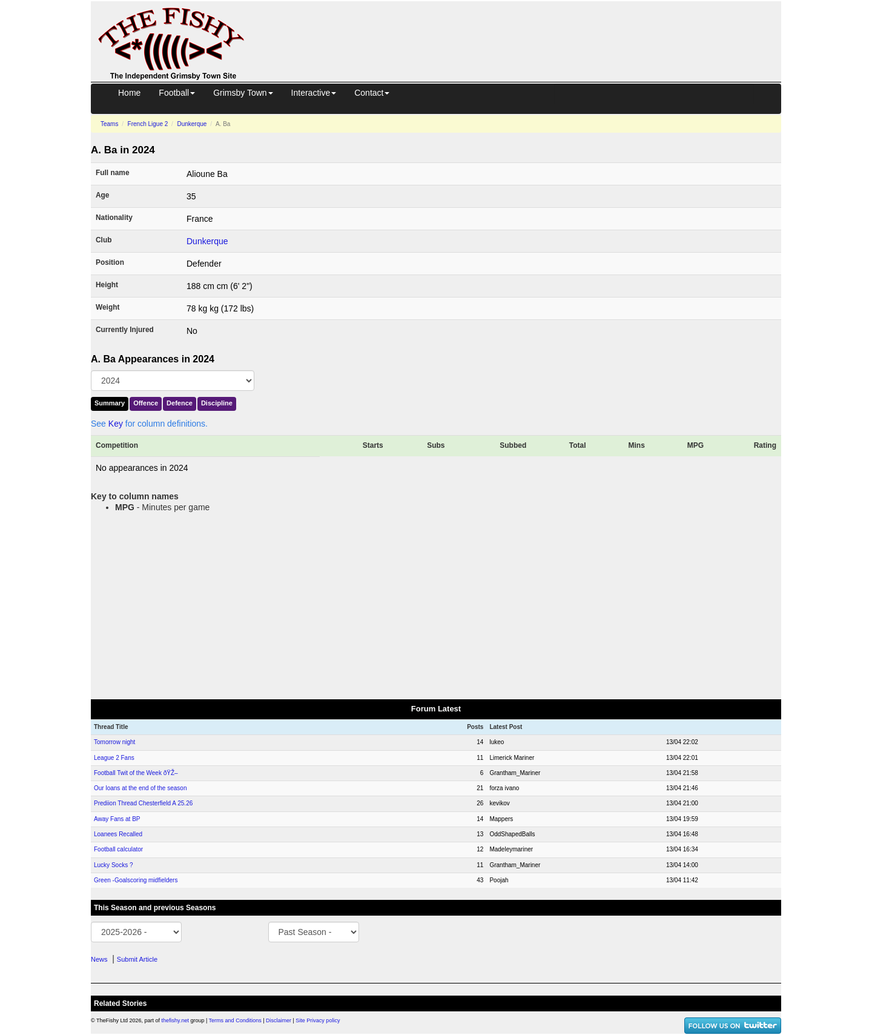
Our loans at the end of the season (140, 788)
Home (129, 93)
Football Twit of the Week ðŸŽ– (136, 773)
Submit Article (137, 959)
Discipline (217, 403)
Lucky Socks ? (113, 865)
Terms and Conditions (235, 1020)
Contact (371, 93)
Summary (109, 403)
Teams (109, 124)
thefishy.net (175, 1020)
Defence (180, 403)
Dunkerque (191, 124)
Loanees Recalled (118, 834)
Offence (145, 403)
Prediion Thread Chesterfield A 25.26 (143, 803)
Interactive (314, 93)
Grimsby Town (242, 93)
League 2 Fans (114, 757)
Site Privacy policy (318, 1020)
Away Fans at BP (117, 819)
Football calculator (118, 849)
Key (115, 423)
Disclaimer (278, 1020)
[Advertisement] (523, 29)
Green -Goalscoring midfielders (135, 880)
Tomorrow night (114, 742)
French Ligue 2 (148, 124)
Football (177, 93)
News (99, 959)
